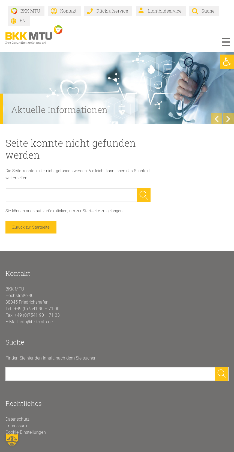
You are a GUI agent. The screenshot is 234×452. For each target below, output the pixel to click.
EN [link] (23, 20)
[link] (227, 62)
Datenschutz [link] (17, 419)
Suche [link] (208, 11)
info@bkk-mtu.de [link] (36, 321)
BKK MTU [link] (30, 11)
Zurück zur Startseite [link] (31, 227)
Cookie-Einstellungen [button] (25, 432)
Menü (225, 42)
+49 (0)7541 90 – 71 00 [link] (36, 308)
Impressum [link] (16, 425)
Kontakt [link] (68, 11)
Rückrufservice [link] (112, 11)
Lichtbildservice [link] (165, 11)
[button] (12, 440)
